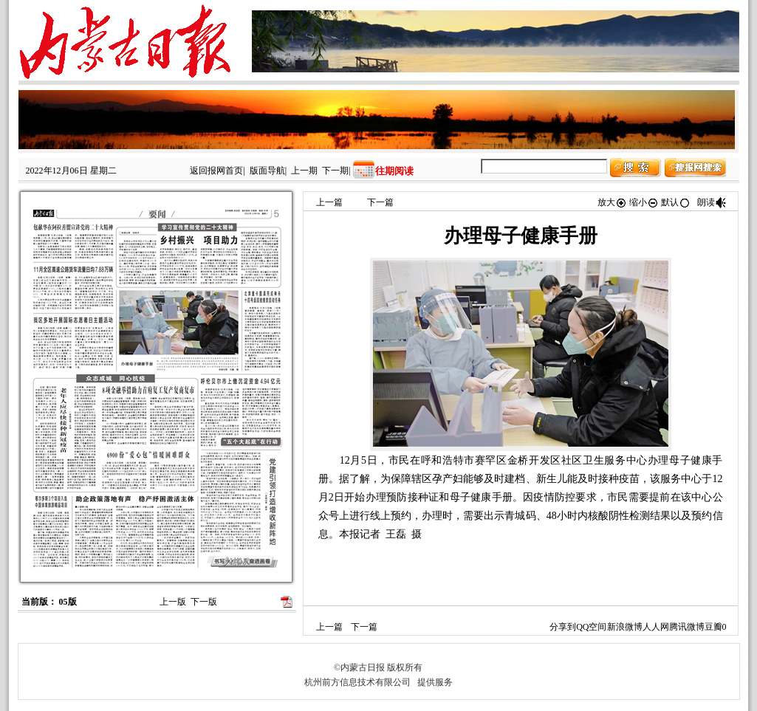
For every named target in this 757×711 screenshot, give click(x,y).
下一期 (335, 170)
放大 (612, 202)
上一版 (173, 602)
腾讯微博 (687, 627)
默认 (676, 202)
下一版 (204, 602)
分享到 (562, 627)
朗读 (712, 202)
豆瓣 (713, 627)
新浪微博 (625, 627)
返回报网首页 (216, 170)
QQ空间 (591, 627)
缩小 (644, 202)
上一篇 (329, 202)
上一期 (304, 170)
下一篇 (380, 202)
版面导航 (267, 170)
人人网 (656, 627)
